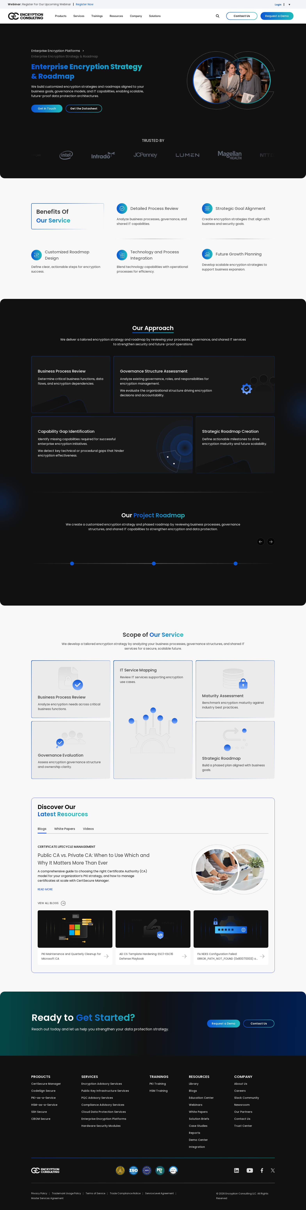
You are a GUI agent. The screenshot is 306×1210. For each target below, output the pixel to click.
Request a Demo (277, 16)
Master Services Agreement (47, 1198)
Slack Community (246, 1098)
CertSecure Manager (46, 1084)
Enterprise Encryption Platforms (56, 51)
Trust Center (243, 1126)
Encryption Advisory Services (101, 1084)
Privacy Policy (39, 1193)
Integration (197, 1147)
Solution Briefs (199, 1119)
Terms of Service (95, 1193)
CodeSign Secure (43, 1091)
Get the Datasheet (83, 108)
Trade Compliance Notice (125, 1193)
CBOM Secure (40, 1119)
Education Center (201, 1098)
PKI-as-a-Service (43, 1098)
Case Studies (198, 1126)
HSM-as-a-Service (44, 1105)
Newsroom (242, 1105)
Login (278, 4)
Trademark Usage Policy (66, 1193)
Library (193, 1084)
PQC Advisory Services (97, 1098)
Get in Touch (47, 108)
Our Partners (243, 1112)
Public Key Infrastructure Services (105, 1091)
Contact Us (242, 16)
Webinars (195, 1105)
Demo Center (198, 1140)
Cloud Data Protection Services (103, 1112)
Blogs (193, 1091)
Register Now (84, 4)
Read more (45, 889)
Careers (240, 1091)
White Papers (198, 1112)
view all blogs (52, 903)
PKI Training (157, 1084)
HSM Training (158, 1091)
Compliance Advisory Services (102, 1105)
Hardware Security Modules (101, 1126)
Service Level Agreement (159, 1193)
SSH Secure (39, 1112)
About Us (240, 1084)
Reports (194, 1133)
